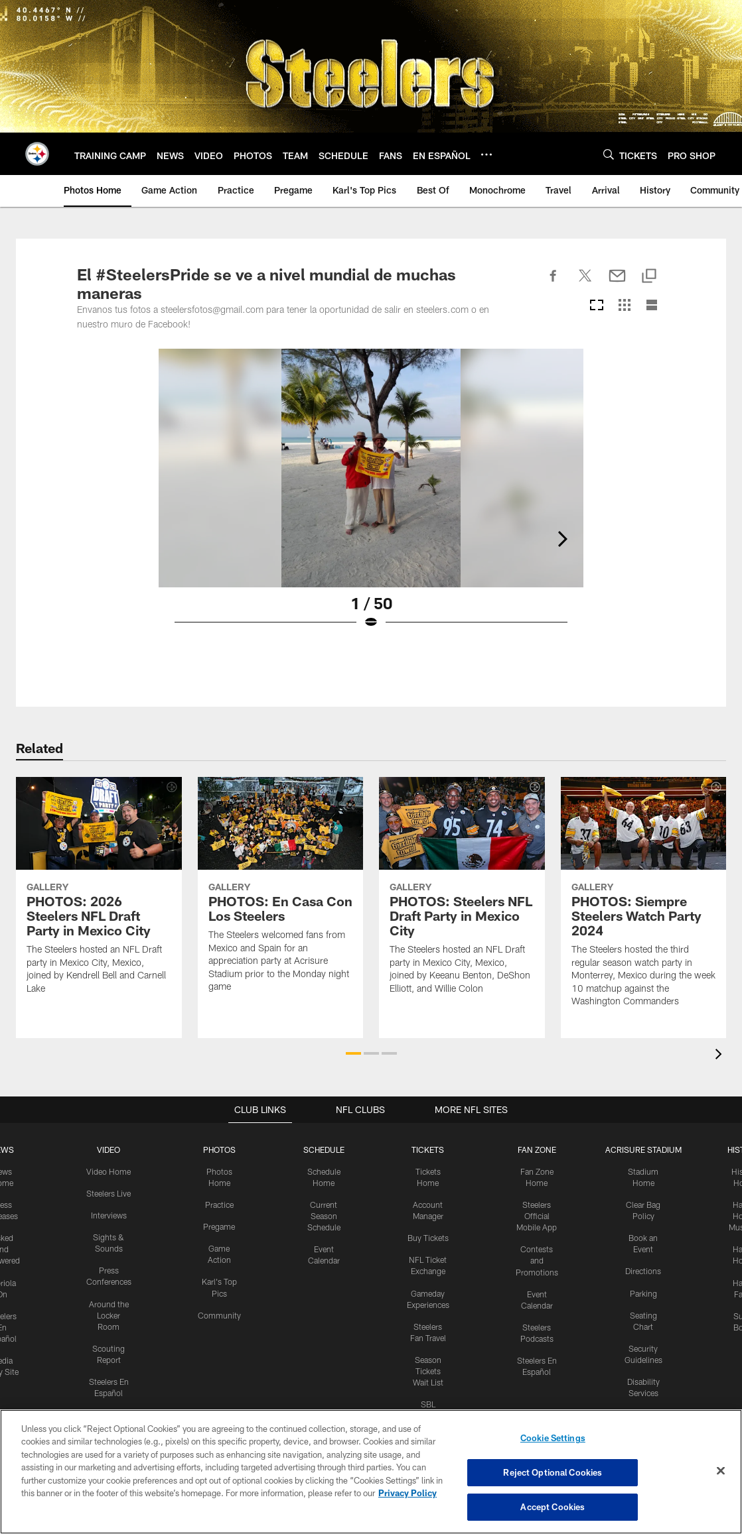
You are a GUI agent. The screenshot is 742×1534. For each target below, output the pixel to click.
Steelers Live (108, 1192)
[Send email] (617, 283)
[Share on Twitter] (585, 283)
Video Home (109, 1171)
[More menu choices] (486, 154)
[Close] (720, 1471)
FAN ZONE (537, 1149)
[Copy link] (649, 276)
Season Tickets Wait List (428, 1368)
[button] (353, 1053)
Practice (219, 1204)
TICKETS (428, 1149)
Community (219, 1313)
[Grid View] (624, 306)
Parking (643, 1291)
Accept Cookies (552, 1506)
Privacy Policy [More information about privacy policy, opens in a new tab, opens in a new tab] (407, 1493)
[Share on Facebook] (553, 283)
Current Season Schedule (323, 1215)
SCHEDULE (324, 1149)
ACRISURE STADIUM (643, 1149)
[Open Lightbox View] (371, 497)
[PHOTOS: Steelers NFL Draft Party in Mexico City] (462, 893)
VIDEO (108, 1149)
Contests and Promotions (537, 1259)
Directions (643, 1269)
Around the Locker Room (109, 1313)
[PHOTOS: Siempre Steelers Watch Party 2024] (644, 900)
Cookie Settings (552, 1438)
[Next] (654, 468)
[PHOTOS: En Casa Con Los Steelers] (281, 893)
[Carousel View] (596, 306)
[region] (371, 1471)
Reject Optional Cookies (552, 1472)
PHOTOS (219, 1149)
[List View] (651, 306)
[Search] (608, 154)
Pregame (219, 1225)
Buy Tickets (428, 1237)
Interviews (109, 1214)
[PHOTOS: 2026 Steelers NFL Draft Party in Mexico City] (99, 893)
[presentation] (720, 1056)
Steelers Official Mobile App (536, 1215)
